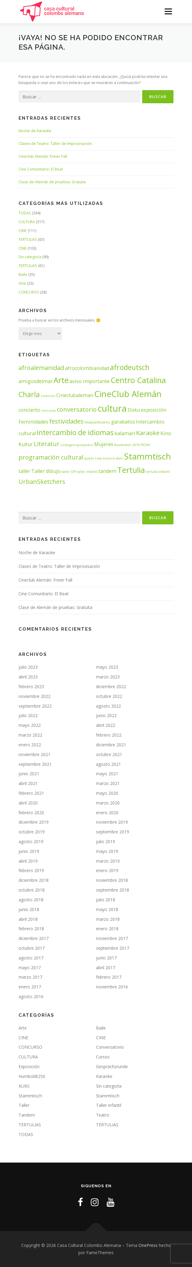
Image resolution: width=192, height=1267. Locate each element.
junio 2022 (106, 715)
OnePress (148, 1245)
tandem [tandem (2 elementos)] (107, 471)
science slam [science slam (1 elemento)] (113, 458)
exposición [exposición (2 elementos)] (153, 409)
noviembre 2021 (34, 754)
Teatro (102, 1115)
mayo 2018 (107, 909)
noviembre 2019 (112, 822)
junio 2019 (29, 851)
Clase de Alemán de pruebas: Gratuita (52, 182)
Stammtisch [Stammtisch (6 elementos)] (147, 456)
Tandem (27, 1115)
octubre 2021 (109, 754)
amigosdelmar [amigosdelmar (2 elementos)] (36, 381)
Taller (24, 1105)
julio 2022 (28, 715)
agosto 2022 (108, 706)
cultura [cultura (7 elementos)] (112, 408)
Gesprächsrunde (112, 1066)
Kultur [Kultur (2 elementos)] (26, 444)
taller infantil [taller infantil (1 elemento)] (87, 472)
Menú (168, 11)
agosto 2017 (31, 958)
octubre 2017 (32, 948)
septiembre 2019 (112, 832)
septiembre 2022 (35, 706)
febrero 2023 (31, 686)
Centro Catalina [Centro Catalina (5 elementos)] (138, 380)
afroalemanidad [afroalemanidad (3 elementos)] (41, 368)
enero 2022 (30, 745)
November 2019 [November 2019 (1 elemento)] (127, 445)
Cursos (103, 1057)
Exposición (29, 1066)
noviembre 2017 (112, 938)
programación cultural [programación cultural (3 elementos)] (51, 457)
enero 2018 (107, 928)
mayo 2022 (30, 725)
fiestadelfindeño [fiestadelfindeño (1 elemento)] (97, 422)
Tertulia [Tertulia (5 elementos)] (131, 470)
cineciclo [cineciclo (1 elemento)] (48, 396)
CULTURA (27, 221)
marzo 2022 (30, 735)
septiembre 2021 (35, 764)
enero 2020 (107, 812)
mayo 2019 (107, 851)
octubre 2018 (32, 890)
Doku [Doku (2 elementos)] (134, 409)
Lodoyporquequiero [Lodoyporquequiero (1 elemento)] (76, 445)
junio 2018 (29, 909)
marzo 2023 (108, 677)
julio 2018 (105, 900)
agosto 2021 (108, 764)
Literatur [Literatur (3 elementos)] (47, 444)
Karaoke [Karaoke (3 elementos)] (147, 433)
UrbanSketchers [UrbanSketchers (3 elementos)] (42, 481)
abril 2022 (105, 725)
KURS (24, 1086)
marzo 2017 (30, 977)
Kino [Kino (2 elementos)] (165, 433)
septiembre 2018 (112, 890)
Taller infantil (108, 1105)
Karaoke (104, 1076)
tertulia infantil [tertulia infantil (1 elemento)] (158, 472)
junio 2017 (106, 958)
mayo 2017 (30, 967)
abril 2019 (28, 861)
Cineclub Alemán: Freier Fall (43, 156)
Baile (23, 274)
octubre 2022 (109, 696)
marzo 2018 (108, 919)
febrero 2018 (31, 928)
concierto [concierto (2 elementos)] (29, 409)
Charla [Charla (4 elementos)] (29, 394)
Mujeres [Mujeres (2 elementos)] (103, 444)
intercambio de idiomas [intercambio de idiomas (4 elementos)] (75, 432)
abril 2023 (28, 677)
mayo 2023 (107, 667)
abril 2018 (28, 919)
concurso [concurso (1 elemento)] (48, 410)
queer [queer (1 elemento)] (89, 458)
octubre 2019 (32, 832)
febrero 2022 (109, 735)
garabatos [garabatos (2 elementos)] (123, 421)
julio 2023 (28, 667)
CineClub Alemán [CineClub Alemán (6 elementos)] (128, 393)
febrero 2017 (109, 977)
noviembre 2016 (112, 987)
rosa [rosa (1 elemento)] (98, 458)
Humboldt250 (32, 1076)
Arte (22, 283)
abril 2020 (28, 803)
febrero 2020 (31, 812)
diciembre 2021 (111, 745)
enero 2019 (107, 870)
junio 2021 (29, 773)
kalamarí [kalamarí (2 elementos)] (125, 433)
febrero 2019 (31, 870)
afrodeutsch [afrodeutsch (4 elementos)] (129, 367)
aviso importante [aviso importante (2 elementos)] (90, 381)
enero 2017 (30, 987)
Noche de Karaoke (35, 130)
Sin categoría (30, 256)
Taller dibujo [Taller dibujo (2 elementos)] (46, 471)
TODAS (25, 213)
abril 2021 (28, 783)
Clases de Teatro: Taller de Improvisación (55, 143)
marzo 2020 (108, 803)
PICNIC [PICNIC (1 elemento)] (146, 445)
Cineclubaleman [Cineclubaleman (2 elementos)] (74, 395)
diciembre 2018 (34, 880)
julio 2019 (105, 841)
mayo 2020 (107, 793)
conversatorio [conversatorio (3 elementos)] (77, 409)
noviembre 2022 (34, 696)
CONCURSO (29, 292)
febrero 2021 (31, 793)
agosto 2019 (31, 841)
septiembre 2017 (112, 948)
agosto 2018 (31, 900)
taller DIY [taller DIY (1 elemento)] (69, 472)
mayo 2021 (107, 773)
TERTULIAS (28, 239)
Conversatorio (110, 1047)
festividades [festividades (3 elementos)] (66, 421)
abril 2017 (105, 967)
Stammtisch (30, 1096)
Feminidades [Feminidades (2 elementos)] (33, 421)
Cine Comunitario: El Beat (41, 169)
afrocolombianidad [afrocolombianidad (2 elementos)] (87, 368)
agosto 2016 (31, 996)
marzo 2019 (108, 861)
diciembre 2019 (34, 822)
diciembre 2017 (34, 938)
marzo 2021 (108, 783)
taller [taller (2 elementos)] (24, 471)
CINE (23, 230)
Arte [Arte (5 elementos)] (61, 380)
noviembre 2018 (112, 880)
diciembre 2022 (111, 686)
